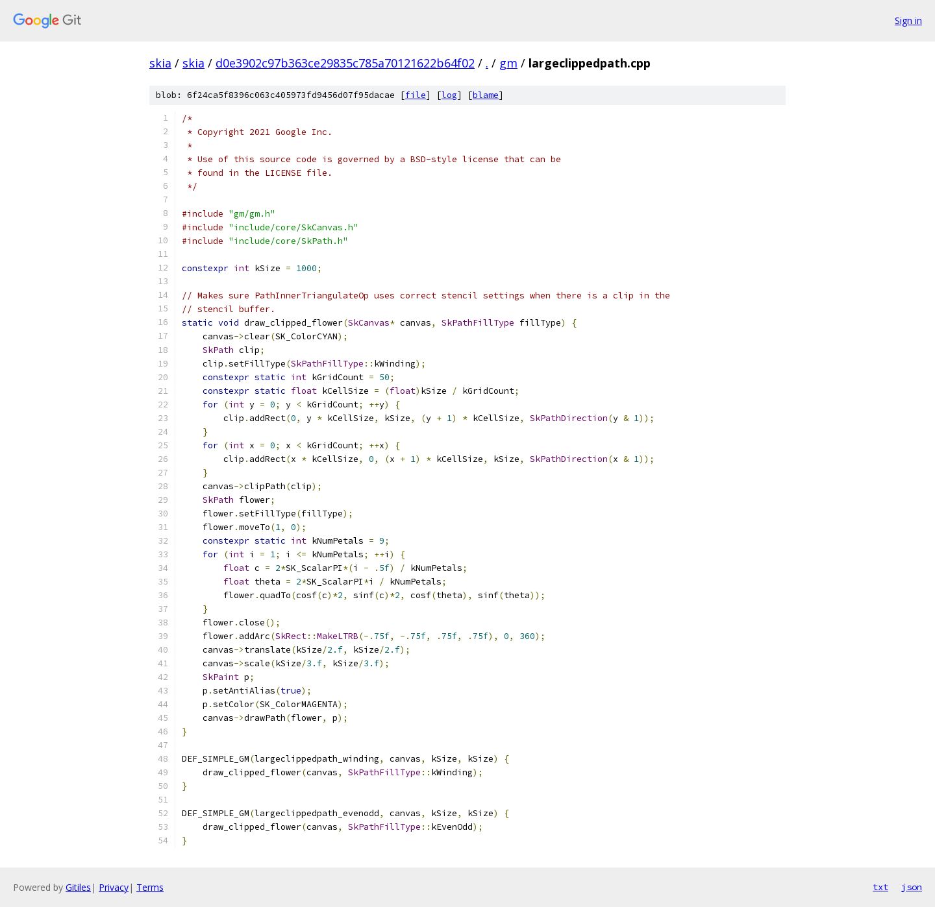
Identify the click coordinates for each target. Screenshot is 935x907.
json (911, 887)
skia (160, 63)
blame (486, 95)
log (449, 95)
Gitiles (78, 887)
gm (508, 63)
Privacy (114, 887)
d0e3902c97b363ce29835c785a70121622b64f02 (345, 63)
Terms (150, 887)
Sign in (908, 20)
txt (880, 887)
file (415, 95)
